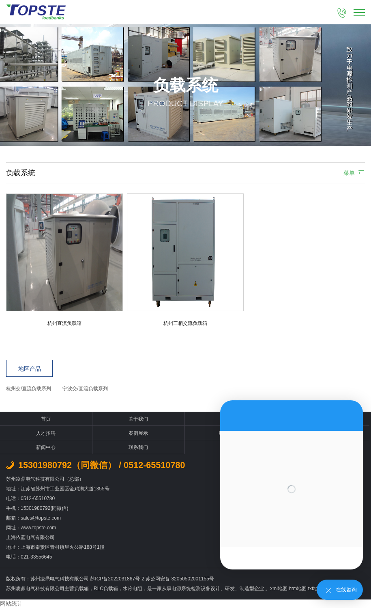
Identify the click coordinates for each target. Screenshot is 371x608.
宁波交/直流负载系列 (84, 388)
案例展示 (138, 433)
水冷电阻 (132, 588)
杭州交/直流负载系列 (28, 388)
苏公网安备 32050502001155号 (180, 579)
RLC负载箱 (106, 588)
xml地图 (278, 588)
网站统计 (11, 603)
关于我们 (138, 419)
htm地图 (298, 588)
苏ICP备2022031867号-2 (118, 579)
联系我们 (138, 447)
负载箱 (81, 588)
